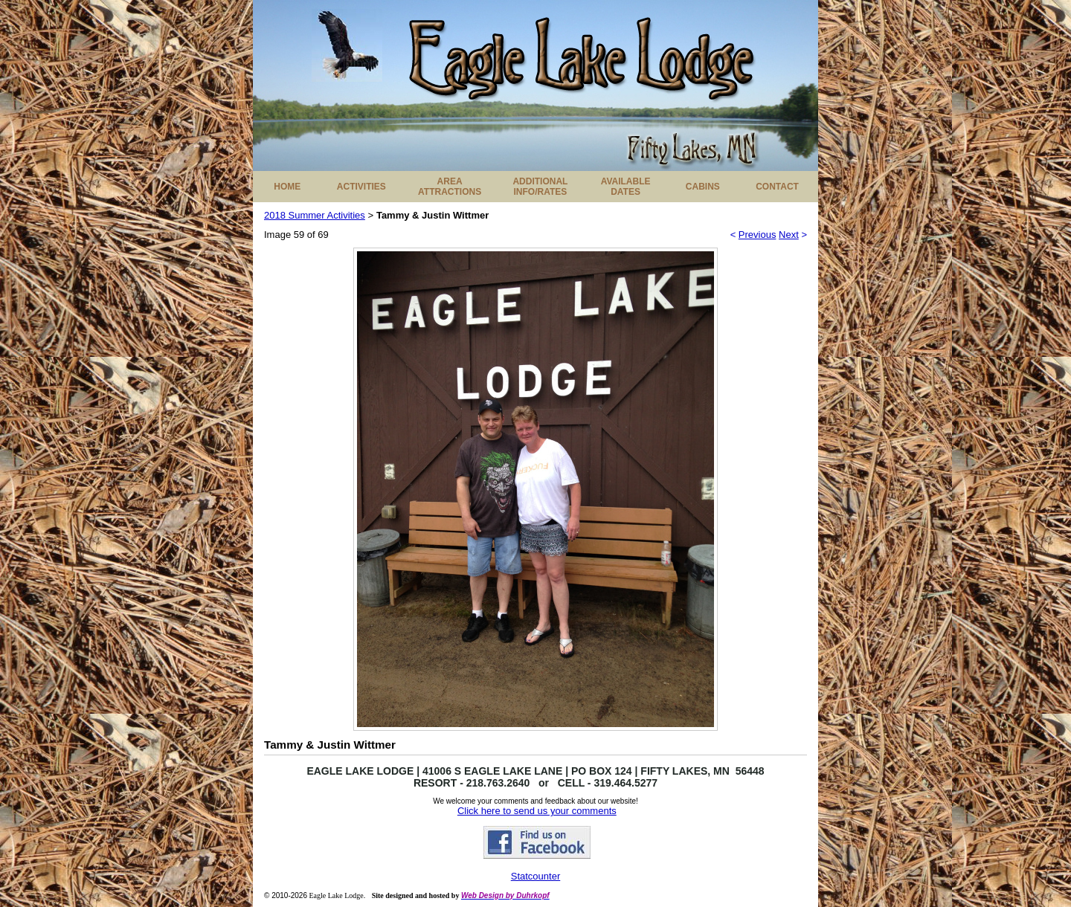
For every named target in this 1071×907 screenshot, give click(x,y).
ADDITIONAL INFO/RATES (539, 186)
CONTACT (777, 186)
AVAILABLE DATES (626, 186)
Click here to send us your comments (537, 810)
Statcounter (536, 876)
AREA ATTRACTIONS (449, 186)
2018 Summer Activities (314, 215)
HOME (287, 186)
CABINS (703, 186)
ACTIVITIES (361, 186)
